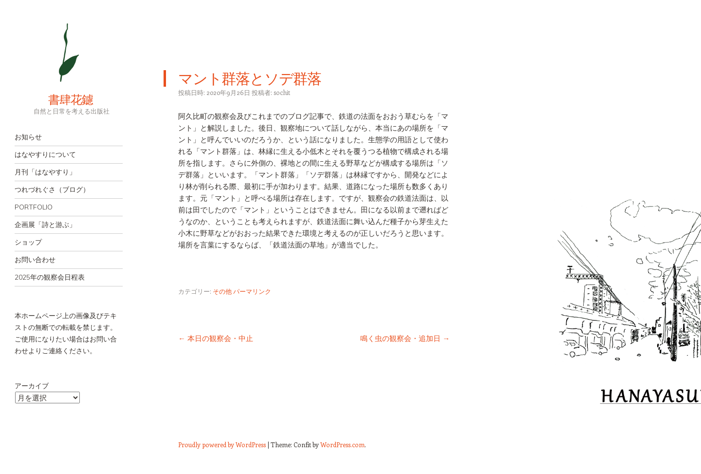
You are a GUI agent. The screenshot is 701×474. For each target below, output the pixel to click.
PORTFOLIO (34, 207)
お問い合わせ (35, 259)
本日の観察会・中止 (215, 338)
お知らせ (28, 137)
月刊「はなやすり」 (45, 172)
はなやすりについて (45, 154)
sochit (282, 92)
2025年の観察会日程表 (50, 277)
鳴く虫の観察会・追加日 (405, 338)
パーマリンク (252, 291)
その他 (222, 291)
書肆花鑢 (53, 99)
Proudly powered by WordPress (222, 444)
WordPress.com (342, 444)
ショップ (28, 242)
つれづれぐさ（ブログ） (52, 189)
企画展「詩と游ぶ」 (45, 224)
